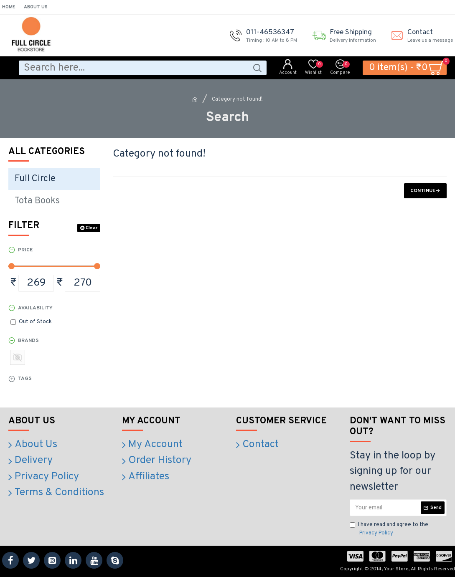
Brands (28, 340)
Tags (25, 378)
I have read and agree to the (389, 529)
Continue (422, 190)
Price (25, 250)
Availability (35, 308)
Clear (91, 228)
